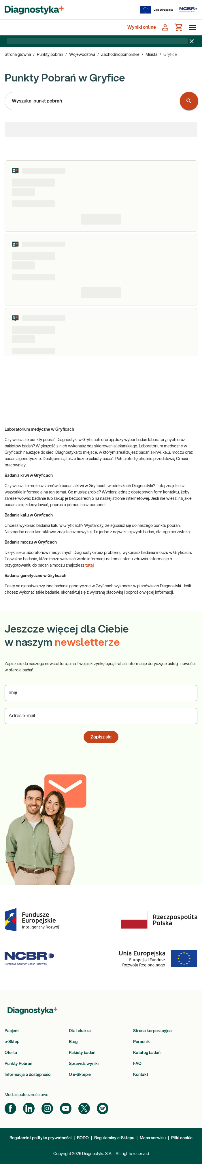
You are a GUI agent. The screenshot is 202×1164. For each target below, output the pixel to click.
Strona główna (18, 55)
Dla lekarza (80, 1031)
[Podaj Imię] (101, 693)
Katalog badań (147, 1053)
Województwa (82, 55)
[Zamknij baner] (191, 41)
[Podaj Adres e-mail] (101, 716)
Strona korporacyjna (152, 1031)
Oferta (11, 1053)
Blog (73, 1042)
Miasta (151, 55)
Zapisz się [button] (101, 737)
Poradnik (141, 1042)
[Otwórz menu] (191, 27)
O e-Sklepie (80, 1075)
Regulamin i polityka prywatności (40, 1138)
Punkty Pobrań (18, 1064)
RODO (83, 1138)
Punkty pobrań (50, 55)
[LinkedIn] (29, 1108)
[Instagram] (47, 1108)
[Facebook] (10, 1108)
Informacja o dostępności (28, 1075)
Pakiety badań (82, 1053)
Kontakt (140, 1075)
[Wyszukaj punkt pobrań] (189, 101)
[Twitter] (84, 1108)
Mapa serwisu (153, 1138)
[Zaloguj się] (165, 27)
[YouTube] (65, 1108)
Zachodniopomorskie (120, 55)
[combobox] (93, 101)
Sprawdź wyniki (84, 1064)
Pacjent (12, 1031)
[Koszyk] (179, 27)
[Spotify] (102, 1108)
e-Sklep (12, 1042)
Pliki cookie (181, 1138)
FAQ (137, 1064)
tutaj (89, 565)
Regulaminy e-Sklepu (114, 1138)
